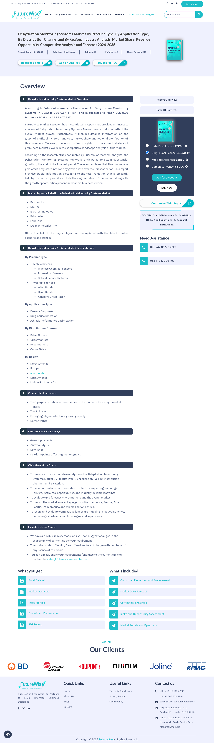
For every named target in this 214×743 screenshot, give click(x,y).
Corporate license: (170, 166)
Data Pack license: (169, 146)
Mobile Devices (42, 264)
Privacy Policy (117, 696)
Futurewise (106, 739)
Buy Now (166, 187)
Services (86, 14)
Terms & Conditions (120, 690)
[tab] (167, 100)
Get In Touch (192, 4)
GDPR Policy (116, 701)
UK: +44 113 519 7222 (62, 3)
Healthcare (102, 14)
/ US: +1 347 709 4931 (83, 3)
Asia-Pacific (37, 373)
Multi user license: (170, 159)
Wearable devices (44, 282)
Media (118, 14)
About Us (69, 696)
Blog (66, 701)
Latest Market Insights (141, 14)
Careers (68, 706)
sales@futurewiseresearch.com (28, 3)
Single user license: (170, 153)
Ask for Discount (166, 177)
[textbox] (183, 14)
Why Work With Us (66, 14)
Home (48, 14)
